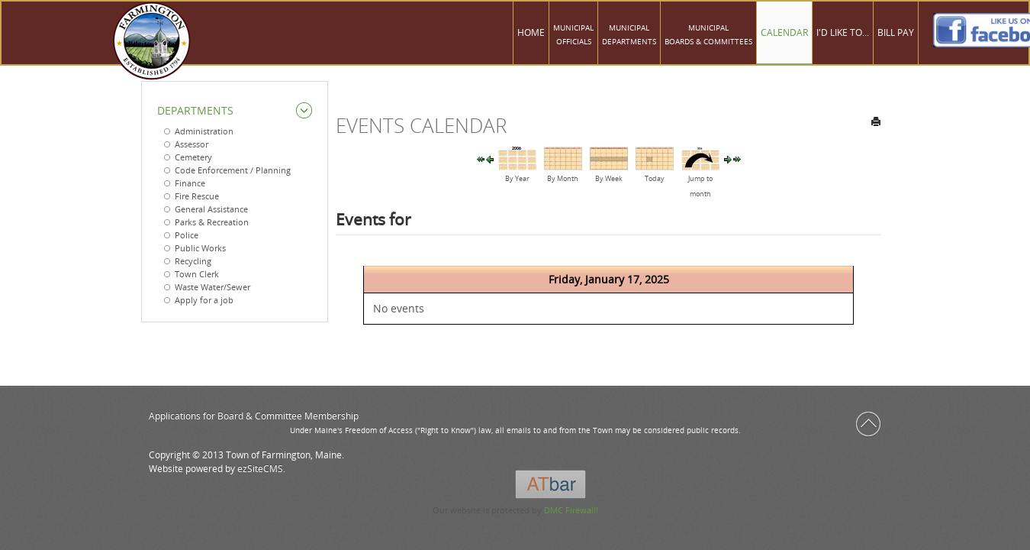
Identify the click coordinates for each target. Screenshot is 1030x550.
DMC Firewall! (571, 510)
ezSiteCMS (260, 468)
